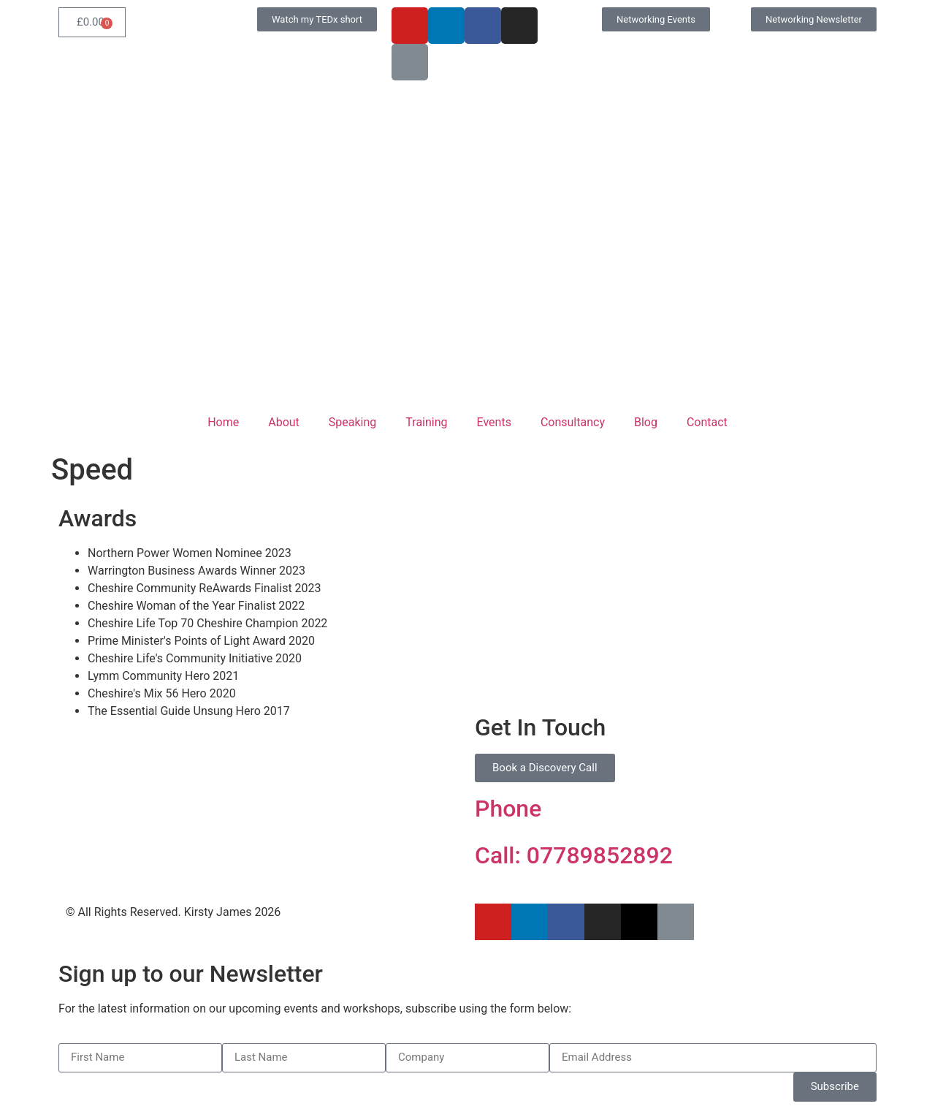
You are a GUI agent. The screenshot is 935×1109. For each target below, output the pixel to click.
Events (494, 422)
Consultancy (573, 422)
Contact (707, 422)
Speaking (353, 422)
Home (223, 422)
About (283, 422)
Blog (645, 422)
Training (426, 422)
